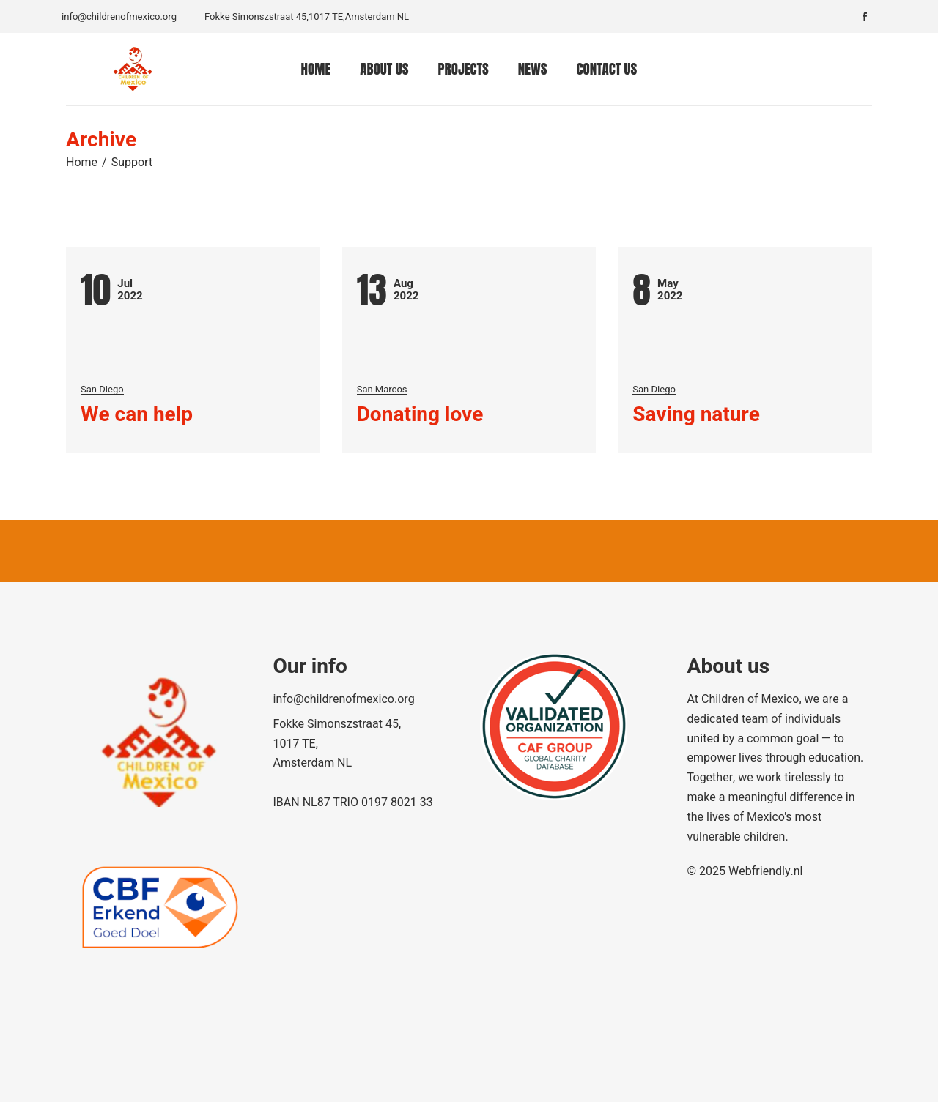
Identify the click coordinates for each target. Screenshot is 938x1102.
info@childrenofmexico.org (119, 16)
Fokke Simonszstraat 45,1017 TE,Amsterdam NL (306, 16)
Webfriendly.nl (765, 871)
